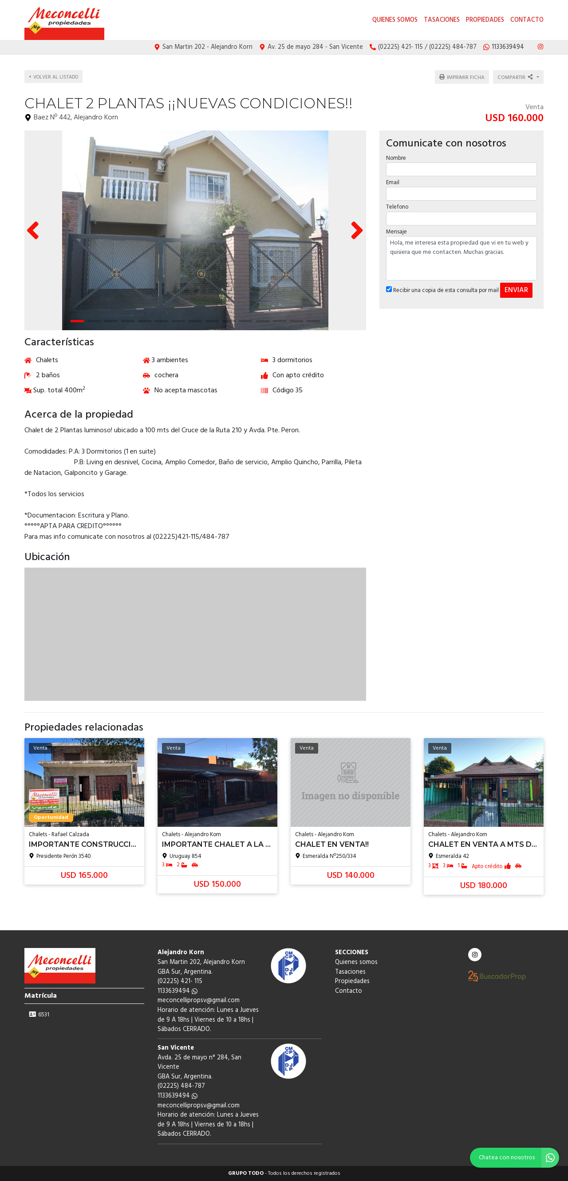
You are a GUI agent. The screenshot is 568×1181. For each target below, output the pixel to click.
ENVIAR (516, 289)
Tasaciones (442, 20)
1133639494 (177, 991)
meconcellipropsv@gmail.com (199, 1000)
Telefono (397, 206)
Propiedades (485, 20)
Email (392, 182)
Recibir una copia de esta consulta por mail (442, 289)
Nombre (396, 157)
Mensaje (396, 230)
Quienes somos (395, 20)
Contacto (527, 20)
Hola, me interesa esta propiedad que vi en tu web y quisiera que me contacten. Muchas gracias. (461, 257)
